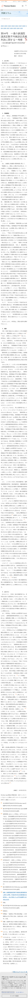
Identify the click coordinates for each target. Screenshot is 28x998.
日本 (2, 10)
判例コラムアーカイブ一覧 (20, 972)
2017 (8, 28)
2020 (23, 26)
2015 (15, 28)
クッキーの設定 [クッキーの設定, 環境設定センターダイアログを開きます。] (14, 996)
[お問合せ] (24, 1)
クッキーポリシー (20, 992)
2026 (2, 26)
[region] (14, 985)
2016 (11, 28)
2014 (18, 28)
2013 (21, 28)
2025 (5, 26)
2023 (13, 26)
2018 (5, 28)
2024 (9, 26)
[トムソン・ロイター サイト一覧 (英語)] (4, 1)
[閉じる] (26, 974)
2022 (16, 26)
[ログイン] (14, 1)
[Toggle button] (22, 6)
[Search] (25, 5)
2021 (20, 26)
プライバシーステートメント (7, 992)
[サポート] (19, 1)
